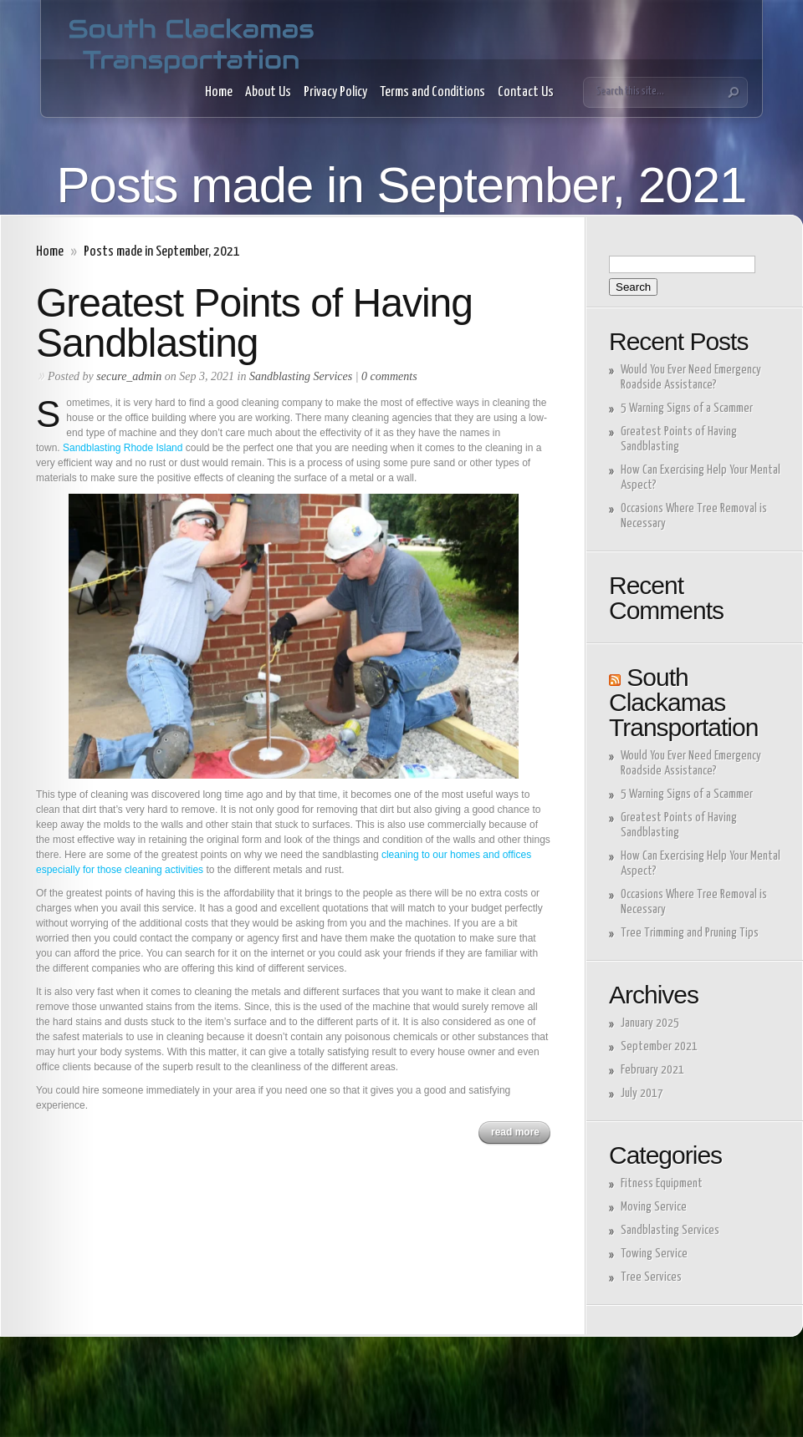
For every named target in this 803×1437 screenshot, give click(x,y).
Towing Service (654, 1253)
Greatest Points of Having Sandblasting (254, 323)
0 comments (389, 376)
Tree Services (651, 1277)
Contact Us (526, 92)
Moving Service (654, 1207)
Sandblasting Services (300, 376)
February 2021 (652, 1070)
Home (219, 92)
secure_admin (128, 376)
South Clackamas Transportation (683, 702)
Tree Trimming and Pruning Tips (690, 933)
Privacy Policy (335, 92)
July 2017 (642, 1093)
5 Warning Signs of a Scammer (688, 408)
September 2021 (659, 1046)
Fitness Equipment (662, 1183)
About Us (268, 92)
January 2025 (650, 1023)
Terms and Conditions (432, 92)
